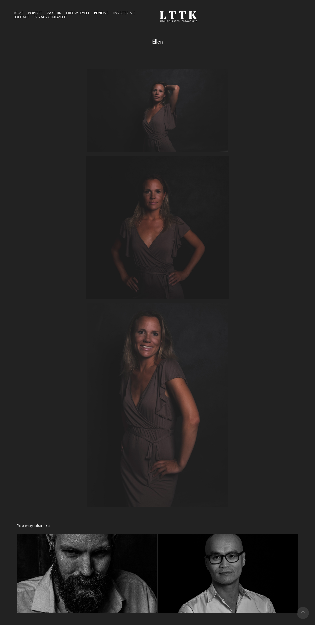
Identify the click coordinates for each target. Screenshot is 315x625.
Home (18, 13)
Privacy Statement (50, 17)
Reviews (101, 13)
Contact (21, 17)
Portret (35, 13)
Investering (124, 13)
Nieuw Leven (77, 13)
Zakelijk (54, 13)
